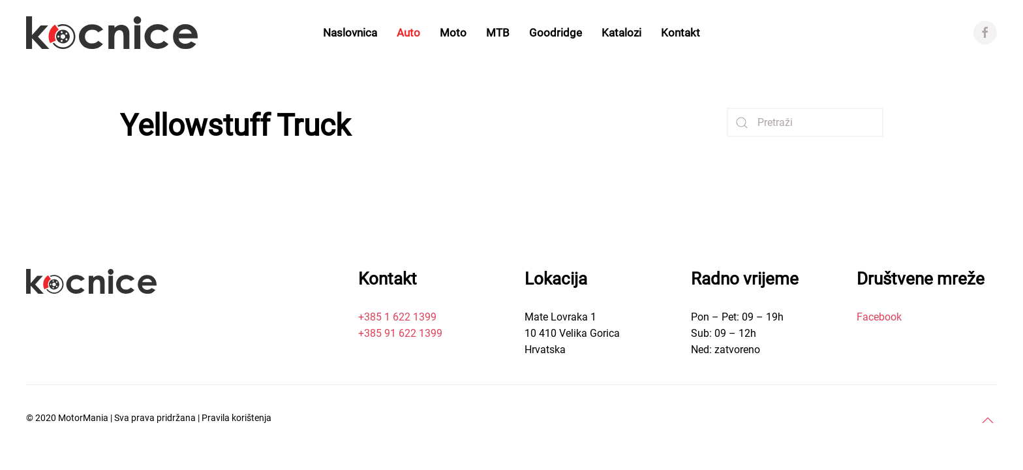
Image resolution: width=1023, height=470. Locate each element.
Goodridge (555, 32)
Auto (408, 32)
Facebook (879, 317)
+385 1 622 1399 (397, 317)
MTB (498, 32)
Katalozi (621, 32)
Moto (453, 32)
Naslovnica (350, 32)
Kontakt (680, 32)
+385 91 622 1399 (400, 333)
